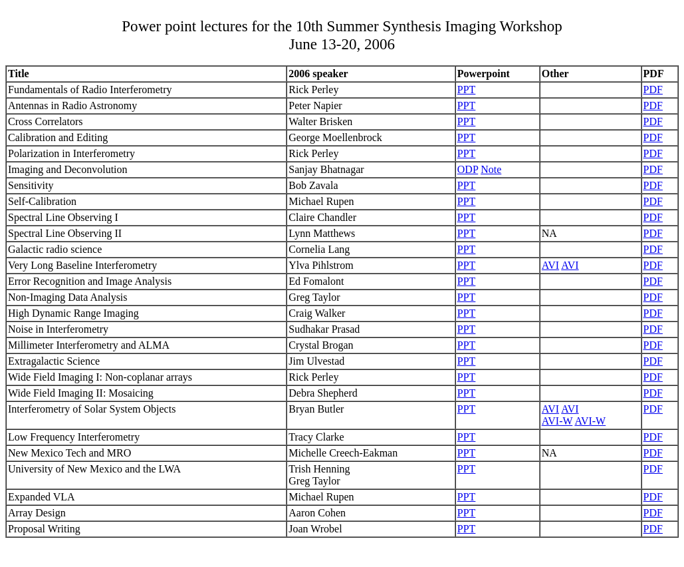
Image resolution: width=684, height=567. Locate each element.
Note (491, 169)
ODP (467, 169)
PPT (466, 89)
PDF (653, 89)
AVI (550, 265)
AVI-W (557, 421)
